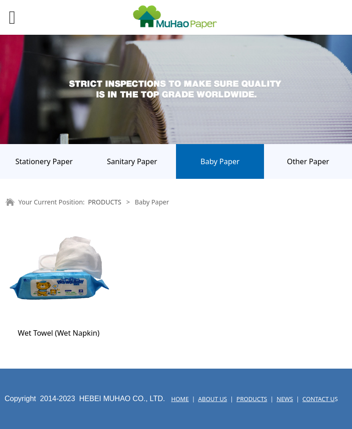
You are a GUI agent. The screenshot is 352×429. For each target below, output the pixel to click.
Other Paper (308, 161)
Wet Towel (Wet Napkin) (58, 333)
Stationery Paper (43, 161)
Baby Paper (219, 161)
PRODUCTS (104, 202)
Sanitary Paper (132, 161)
